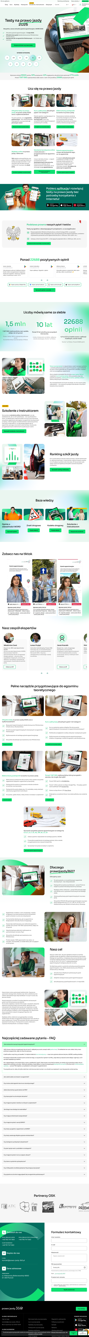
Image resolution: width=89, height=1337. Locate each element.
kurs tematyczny (41, 1054)
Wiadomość (55, 1252)
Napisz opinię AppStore (72, 284)
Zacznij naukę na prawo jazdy (65, 126)
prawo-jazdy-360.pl (77, 374)
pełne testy (53, 1049)
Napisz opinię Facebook (37, 284)
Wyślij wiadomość (69, 1289)
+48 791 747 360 (8, 1245)
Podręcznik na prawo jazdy (36, 1327)
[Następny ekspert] (47, 673)
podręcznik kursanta (68, 377)
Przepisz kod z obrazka (58, 1277)
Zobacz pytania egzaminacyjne (66, 172)
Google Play (65, 786)
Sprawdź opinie (12, 531)
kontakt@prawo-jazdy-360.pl (13, 1260)
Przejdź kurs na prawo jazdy (42, 126)
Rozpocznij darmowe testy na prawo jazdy (38, 243)
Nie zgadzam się (82, 1333)
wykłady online (79, 377)
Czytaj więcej (34, 530)
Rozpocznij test (7, 744)
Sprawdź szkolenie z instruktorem (14, 431)
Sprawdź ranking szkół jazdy (60, 469)
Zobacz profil (10, 667)
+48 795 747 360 (25, 1239)
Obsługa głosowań (57, 1330)
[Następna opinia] (47, 280)
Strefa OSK (85, 1)
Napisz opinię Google (54, 284)
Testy (6, 4)
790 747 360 (5, 1319)
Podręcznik (24, 4)
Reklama (54, 1327)
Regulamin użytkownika (59, 1319)
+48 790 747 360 (8, 1239)
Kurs (11, 4)
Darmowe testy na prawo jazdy (37, 1319)
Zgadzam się (73, 1333)
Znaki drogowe (32, 1336)
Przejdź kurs (50, 799)
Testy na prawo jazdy (56, 366)
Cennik (57, 4)
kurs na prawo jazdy (62, 376)
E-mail (53, 1244)
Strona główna (5, 1)
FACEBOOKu (65, 781)
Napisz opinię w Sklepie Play (17, 284)
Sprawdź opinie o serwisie (44, 290)
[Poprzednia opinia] (42, 280)
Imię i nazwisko (55, 1237)
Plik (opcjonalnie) (56, 1264)
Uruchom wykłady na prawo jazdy (21, 172)
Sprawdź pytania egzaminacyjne (33, 850)
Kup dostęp (81, 1309)
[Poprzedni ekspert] (42, 673)
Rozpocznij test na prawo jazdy (23, 45)
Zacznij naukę (6, 799)
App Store (68, 790)
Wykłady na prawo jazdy (35, 1324)
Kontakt (54, 1324)
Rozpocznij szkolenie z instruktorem (44, 172)
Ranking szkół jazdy (63, 1)
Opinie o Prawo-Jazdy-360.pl (60, 1336)
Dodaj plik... (56, 1267)
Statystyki (49, 4)
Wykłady (16, 4)
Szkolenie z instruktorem (36, 4)
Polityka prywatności (58, 1322)
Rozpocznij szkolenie (77, 531)
